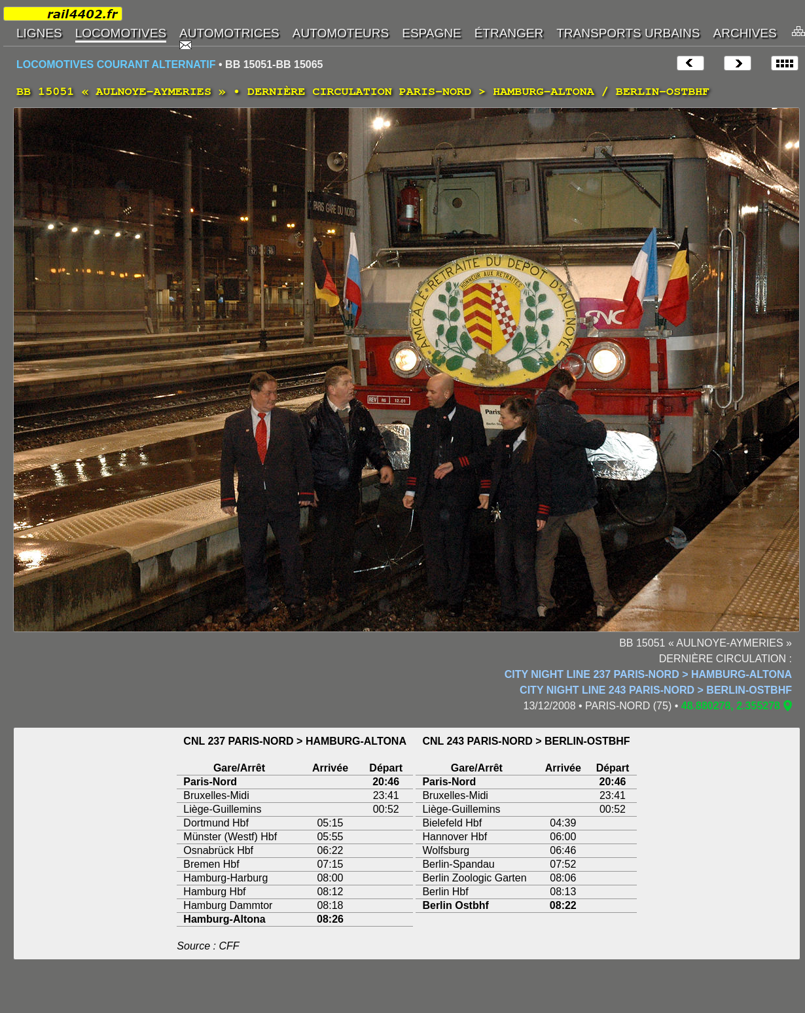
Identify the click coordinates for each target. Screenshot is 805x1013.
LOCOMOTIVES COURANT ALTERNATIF (116, 64)
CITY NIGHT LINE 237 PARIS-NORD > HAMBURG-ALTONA (648, 674)
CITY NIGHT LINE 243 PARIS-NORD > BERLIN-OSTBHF (656, 690)
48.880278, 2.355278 (730, 705)
